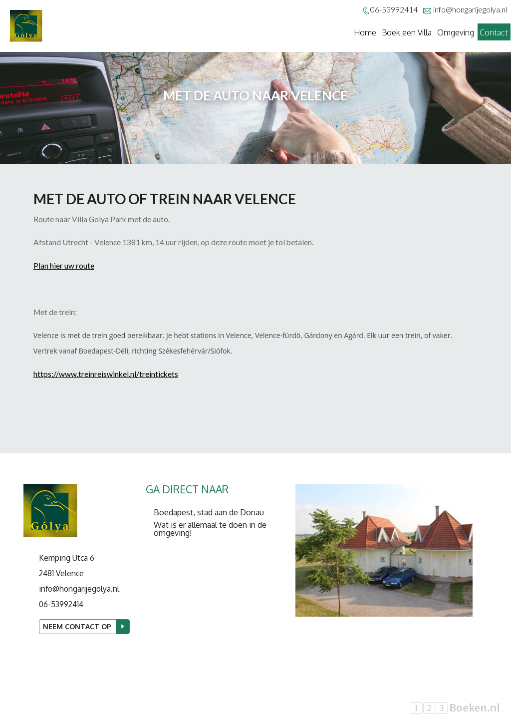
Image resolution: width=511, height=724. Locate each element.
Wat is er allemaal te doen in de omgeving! (210, 529)
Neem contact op (77, 626)
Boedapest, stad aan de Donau (209, 512)
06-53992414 (61, 604)
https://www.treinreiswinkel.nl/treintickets (105, 373)
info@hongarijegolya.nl (470, 9)
